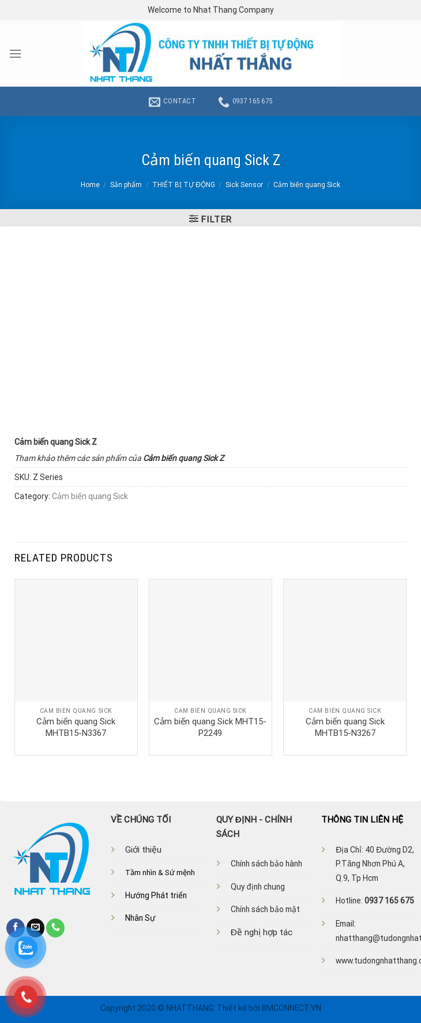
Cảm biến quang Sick (306, 185)
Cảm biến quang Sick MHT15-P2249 (210, 727)
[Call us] (55, 927)
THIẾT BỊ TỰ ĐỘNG (183, 185)
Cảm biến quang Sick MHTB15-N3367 (75, 727)
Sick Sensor (244, 185)
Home (90, 185)
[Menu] (15, 54)
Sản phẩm (126, 185)
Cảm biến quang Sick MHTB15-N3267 (345, 727)
